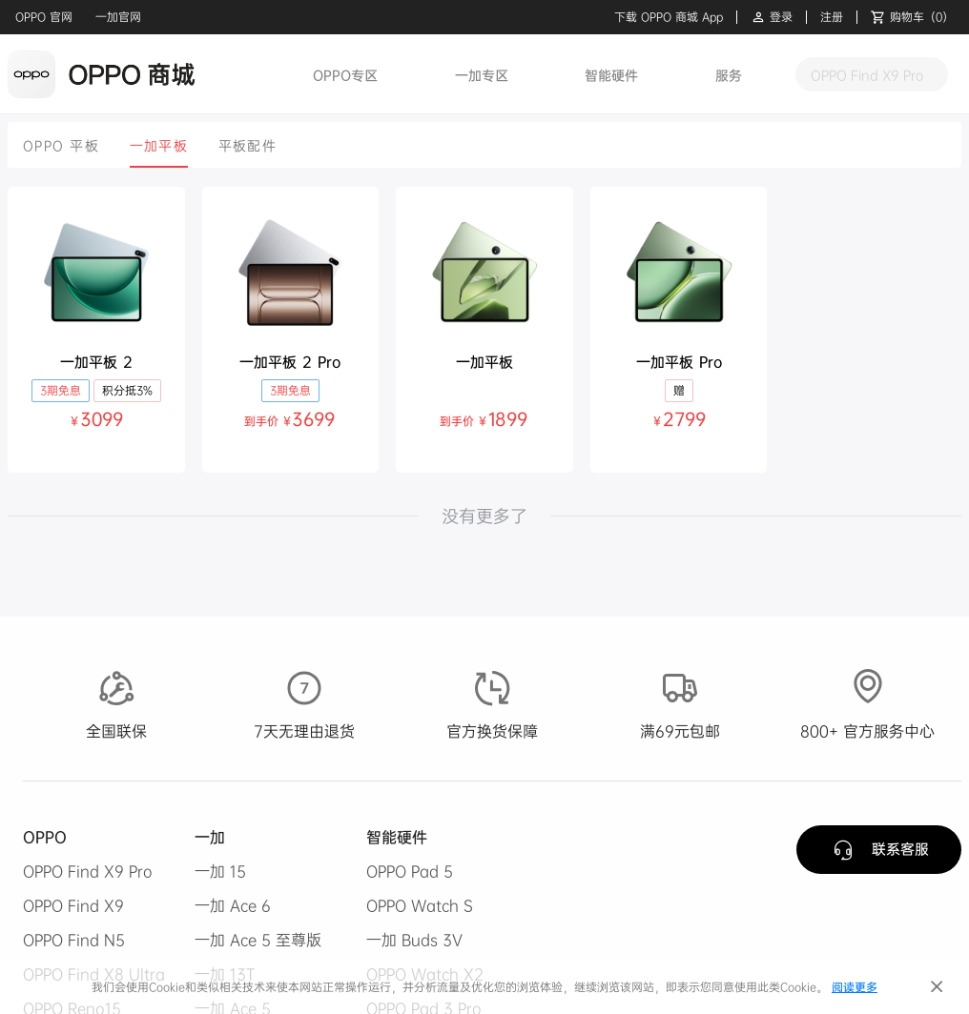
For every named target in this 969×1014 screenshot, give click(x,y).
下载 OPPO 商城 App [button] (668, 17)
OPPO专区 (345, 75)
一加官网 (118, 17)
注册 (831, 17)
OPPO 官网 (43, 17)
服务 (728, 75)
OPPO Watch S (419, 905)
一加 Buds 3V (414, 939)
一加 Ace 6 (233, 905)
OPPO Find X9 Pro (88, 871)
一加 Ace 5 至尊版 (258, 939)
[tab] (61, 145)
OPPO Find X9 (73, 905)
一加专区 (481, 75)
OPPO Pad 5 (409, 871)
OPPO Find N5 (74, 939)
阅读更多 (854, 987)
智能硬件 (611, 75)
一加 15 (220, 871)
